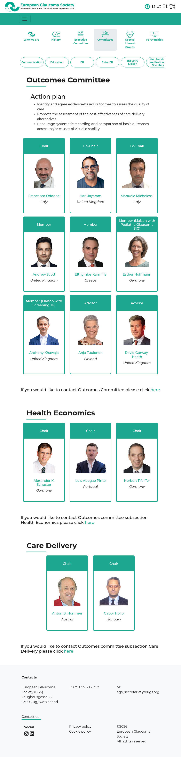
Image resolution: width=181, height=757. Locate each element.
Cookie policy (80, 731)
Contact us (30, 717)
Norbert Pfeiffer (137, 481)
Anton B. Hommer (67, 613)
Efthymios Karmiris (90, 274)
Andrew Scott (44, 274)
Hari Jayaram (90, 196)
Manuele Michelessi (137, 196)
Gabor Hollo (114, 613)
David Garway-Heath (137, 355)
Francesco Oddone (44, 196)
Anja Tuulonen (90, 353)
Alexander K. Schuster (44, 483)
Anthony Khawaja (44, 353)
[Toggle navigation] (25, 19)
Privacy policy (80, 726)
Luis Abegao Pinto (90, 481)
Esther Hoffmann (137, 274)
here (155, 389)
